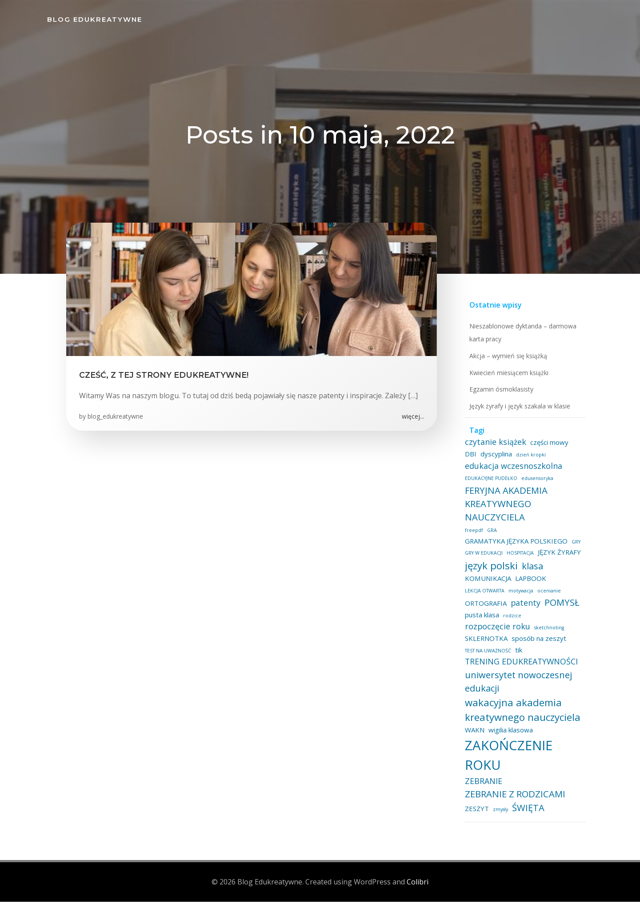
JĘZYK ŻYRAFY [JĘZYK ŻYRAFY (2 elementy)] (558, 556)
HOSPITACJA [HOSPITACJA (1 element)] (518, 557)
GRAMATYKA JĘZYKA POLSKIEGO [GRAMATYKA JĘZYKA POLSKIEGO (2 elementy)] (515, 544)
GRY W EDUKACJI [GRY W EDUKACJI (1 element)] (482, 557)
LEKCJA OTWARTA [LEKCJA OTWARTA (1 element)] (483, 594)
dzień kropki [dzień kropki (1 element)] (514, 458)
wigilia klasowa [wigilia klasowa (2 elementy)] (509, 733)
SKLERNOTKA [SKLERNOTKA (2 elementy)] (485, 642)
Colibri (417, 884)
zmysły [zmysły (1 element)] (499, 813)
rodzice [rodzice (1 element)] (511, 619)
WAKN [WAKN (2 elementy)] (473, 733)
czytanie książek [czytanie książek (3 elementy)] (494, 445)
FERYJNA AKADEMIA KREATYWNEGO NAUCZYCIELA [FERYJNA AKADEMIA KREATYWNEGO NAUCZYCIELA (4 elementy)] (505, 507)
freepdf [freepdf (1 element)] (473, 534)
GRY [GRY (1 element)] (574, 545)
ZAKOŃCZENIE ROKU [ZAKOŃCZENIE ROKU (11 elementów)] (507, 758)
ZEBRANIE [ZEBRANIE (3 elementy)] (482, 784)
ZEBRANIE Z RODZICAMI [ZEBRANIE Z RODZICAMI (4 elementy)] (514, 798)
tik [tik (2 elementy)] (517, 653)
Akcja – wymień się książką (507, 360)
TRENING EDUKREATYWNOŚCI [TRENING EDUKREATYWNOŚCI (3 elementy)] (520, 665)
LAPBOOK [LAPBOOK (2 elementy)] (529, 582)
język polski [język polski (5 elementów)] (490, 569)
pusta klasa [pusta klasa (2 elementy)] (481, 618)
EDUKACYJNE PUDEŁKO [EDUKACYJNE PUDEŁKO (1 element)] (490, 482)
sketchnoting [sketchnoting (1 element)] (548, 631)
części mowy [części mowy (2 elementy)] (548, 446)
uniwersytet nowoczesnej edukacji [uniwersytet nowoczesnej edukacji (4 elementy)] (517, 685)
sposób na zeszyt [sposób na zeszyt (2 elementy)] (537, 642)
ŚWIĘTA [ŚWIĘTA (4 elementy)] (527, 811)
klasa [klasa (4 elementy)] (531, 569)
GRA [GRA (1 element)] (491, 534)
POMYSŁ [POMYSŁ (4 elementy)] (560, 606)
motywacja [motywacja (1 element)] (519, 594)
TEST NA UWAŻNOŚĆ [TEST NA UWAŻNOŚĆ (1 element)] (487, 654)
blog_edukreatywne (116, 419)
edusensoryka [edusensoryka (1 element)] (536, 482)
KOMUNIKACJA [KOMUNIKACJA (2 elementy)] (487, 582)
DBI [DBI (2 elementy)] (577, 446)
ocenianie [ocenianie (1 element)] (548, 594)
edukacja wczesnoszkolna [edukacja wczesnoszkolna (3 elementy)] (512, 469)
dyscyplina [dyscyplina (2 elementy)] (479, 457)
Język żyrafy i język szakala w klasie (518, 410)
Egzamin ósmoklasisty (500, 393)
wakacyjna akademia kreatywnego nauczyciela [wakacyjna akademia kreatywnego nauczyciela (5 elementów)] (521, 713)
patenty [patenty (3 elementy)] (524, 606)
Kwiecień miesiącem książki (507, 376)
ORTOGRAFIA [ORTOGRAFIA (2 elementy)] (484, 607)
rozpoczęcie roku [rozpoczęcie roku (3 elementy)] (496, 630)
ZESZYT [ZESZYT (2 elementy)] (476, 812)
